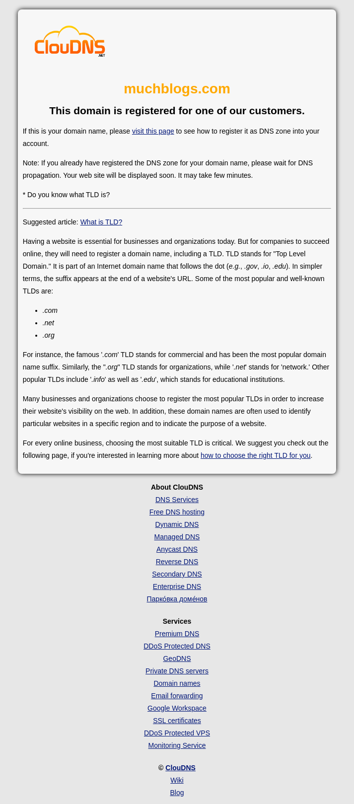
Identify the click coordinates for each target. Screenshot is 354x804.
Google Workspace (177, 708)
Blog (177, 793)
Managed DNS (177, 537)
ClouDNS (180, 768)
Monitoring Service (177, 745)
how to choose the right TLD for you (256, 455)
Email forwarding (177, 696)
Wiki (176, 780)
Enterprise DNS (177, 586)
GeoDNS (177, 658)
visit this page (153, 131)
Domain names (176, 683)
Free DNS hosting (177, 512)
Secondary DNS (177, 574)
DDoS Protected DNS (177, 646)
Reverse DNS (177, 562)
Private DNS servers (177, 671)
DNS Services (177, 500)
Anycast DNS (177, 549)
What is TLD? (101, 222)
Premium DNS (177, 634)
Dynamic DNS (177, 524)
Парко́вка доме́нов (177, 599)
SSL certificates (177, 721)
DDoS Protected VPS (177, 733)
